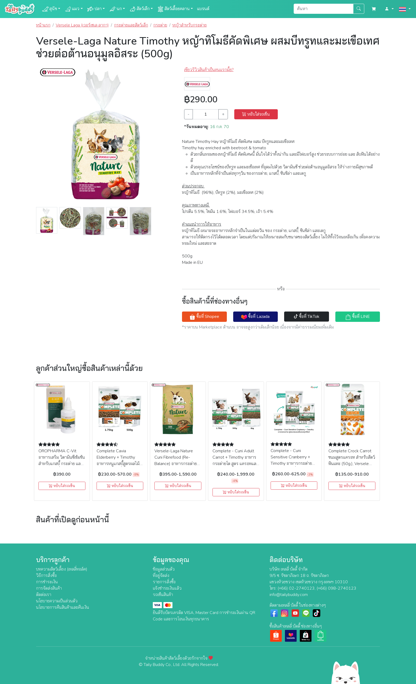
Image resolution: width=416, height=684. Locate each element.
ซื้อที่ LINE (357, 317)
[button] (389, 9)
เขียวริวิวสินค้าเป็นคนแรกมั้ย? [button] (208, 70)
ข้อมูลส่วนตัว (164, 569)
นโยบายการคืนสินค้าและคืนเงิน (62, 607)
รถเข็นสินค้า (163, 595)
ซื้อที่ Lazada (255, 317)
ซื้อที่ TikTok (306, 316)
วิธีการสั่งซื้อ (46, 575)
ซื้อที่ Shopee (204, 317)
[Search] (323, 9)
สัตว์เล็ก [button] (139, 9)
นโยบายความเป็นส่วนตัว (56, 601)
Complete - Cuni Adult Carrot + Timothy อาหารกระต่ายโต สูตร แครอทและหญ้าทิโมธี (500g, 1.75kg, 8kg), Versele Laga (236, 463)
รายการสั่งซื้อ (164, 582)
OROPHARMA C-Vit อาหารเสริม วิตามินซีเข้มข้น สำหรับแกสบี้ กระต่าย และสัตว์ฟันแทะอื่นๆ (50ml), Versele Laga (61, 463)
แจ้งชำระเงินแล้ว (167, 588)
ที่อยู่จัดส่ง (161, 575)
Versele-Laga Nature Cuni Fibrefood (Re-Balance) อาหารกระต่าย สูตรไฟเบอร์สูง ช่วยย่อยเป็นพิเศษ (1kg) (177, 463)
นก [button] (115, 9)
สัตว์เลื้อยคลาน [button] (173, 9)
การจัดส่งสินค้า (49, 588)
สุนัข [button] (49, 9)
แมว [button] (71, 9)
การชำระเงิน (47, 582)
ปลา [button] (94, 9)
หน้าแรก (43, 25)
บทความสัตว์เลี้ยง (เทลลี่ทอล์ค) (61, 569)
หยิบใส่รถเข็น (256, 114)
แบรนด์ (203, 9)
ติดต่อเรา (43, 595)
